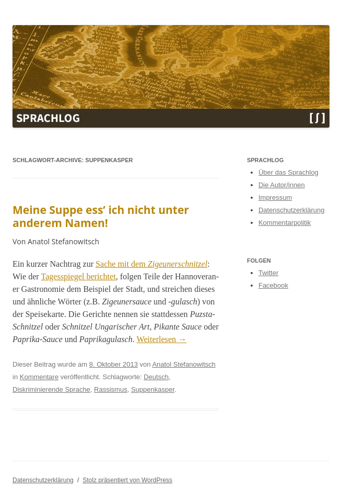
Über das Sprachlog (288, 172)
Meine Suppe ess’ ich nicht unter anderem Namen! (101, 216)
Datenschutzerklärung (291, 210)
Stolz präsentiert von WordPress (127, 480)
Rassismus (110, 389)
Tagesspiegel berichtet (78, 276)
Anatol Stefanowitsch (183, 364)
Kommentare (39, 377)
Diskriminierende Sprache (51, 389)
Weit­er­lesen (162, 339)
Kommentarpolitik (284, 222)
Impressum (275, 197)
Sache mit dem (151, 263)
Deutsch (156, 377)
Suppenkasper (152, 389)
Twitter (268, 273)
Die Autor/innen (281, 185)
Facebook (273, 285)
